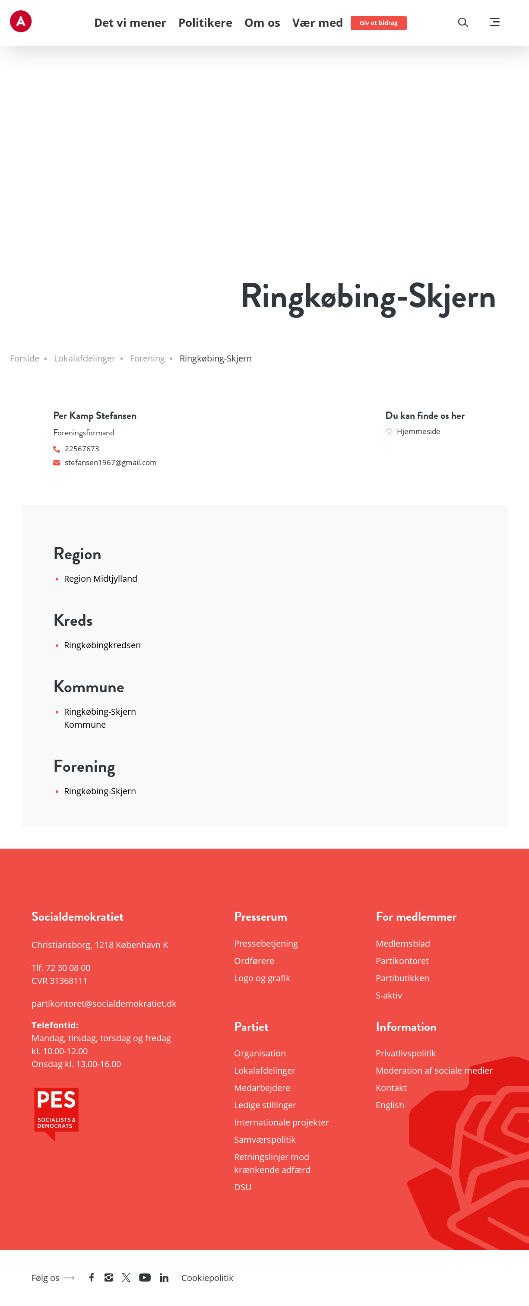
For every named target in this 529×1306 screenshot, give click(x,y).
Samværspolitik (265, 1139)
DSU (243, 1187)
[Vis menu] (495, 23)
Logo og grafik (262, 978)
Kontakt (391, 1088)
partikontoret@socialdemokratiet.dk (103, 1003)
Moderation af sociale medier (434, 1070)
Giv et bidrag (379, 23)
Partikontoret (402, 961)
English (390, 1105)
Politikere (205, 22)
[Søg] (463, 23)
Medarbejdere (262, 1088)
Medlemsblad (403, 943)
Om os (262, 22)
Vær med (317, 22)
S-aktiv (389, 995)
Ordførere (254, 961)
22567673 (76, 448)
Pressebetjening (266, 943)
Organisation (260, 1053)
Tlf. (61, 967)
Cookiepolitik (207, 1278)
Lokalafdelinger (264, 1070)
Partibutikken (402, 978)
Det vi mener (130, 22)
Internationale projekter (281, 1122)
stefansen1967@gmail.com (105, 462)
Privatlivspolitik (406, 1053)
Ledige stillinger (265, 1105)
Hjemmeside (412, 431)
